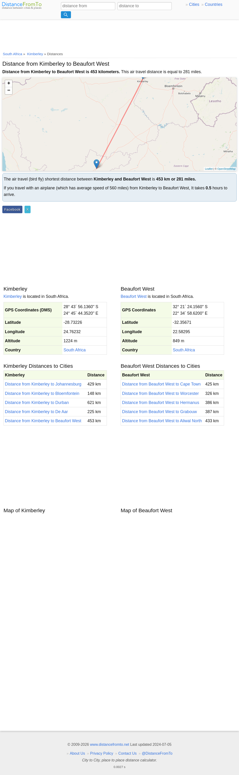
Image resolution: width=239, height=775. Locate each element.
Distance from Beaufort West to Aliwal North (162, 420)
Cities (194, 4)
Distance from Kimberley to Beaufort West (43, 420)
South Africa (74, 350)
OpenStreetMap (226, 168)
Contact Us (127, 753)
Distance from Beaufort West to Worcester (160, 393)
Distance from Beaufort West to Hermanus (160, 402)
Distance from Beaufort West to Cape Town (161, 384)
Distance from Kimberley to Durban (37, 402)
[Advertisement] (119, 34)
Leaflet (209, 168)
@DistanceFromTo (157, 753)
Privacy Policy (101, 753)
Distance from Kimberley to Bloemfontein (42, 393)
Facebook (12, 209)
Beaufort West (134, 296)
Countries (213, 4)
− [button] (8, 90)
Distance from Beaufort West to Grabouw (159, 411)
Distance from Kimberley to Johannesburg (43, 384)
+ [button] (8, 83)
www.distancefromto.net (109, 744)
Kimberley (13, 296)
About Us (77, 753)
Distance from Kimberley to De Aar (36, 411)
